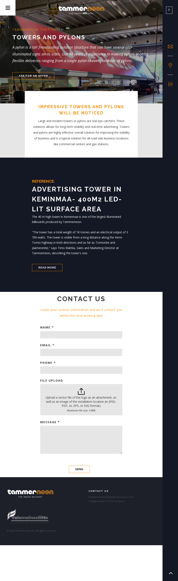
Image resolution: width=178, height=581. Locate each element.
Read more (47, 267)
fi (169, 10)
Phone (48, 363)
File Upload (51, 380)
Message (50, 422)
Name (47, 327)
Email (47, 345)
